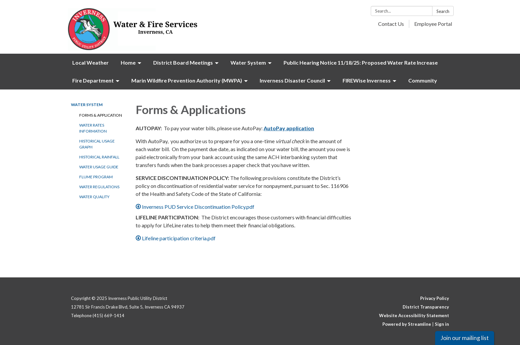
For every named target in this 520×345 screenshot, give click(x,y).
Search (442, 11)
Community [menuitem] (422, 80)
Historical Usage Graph (97, 144)
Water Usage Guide (98, 166)
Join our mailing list (464, 337)
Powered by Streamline (406, 324)
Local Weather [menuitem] (90, 62)
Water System (86, 104)
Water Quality (94, 196)
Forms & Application (100, 115)
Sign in (442, 324)
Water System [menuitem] (248, 62)
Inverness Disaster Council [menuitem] (292, 80)
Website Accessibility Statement (414, 315)
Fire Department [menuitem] (93, 80)
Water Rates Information (93, 128)
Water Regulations (99, 186)
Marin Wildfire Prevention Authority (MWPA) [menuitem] (186, 80)
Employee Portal (433, 24)
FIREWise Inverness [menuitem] (367, 80)
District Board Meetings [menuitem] (183, 62)
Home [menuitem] (128, 62)
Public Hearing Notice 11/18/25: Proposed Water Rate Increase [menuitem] (361, 62)
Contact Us (391, 24)
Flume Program (96, 176)
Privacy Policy (434, 298)
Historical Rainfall (99, 156)
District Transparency (426, 307)
